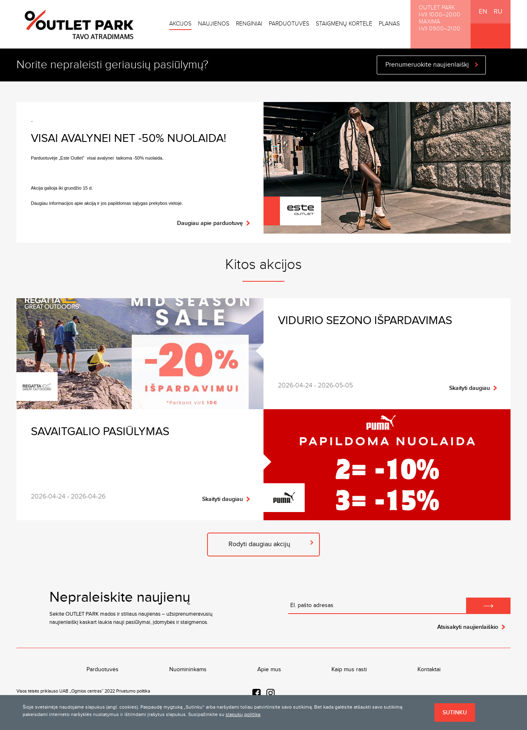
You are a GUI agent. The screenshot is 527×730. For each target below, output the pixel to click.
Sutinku (455, 712)
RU (498, 12)
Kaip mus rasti (349, 669)
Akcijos (180, 24)
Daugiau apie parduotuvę (210, 223)
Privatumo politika (133, 691)
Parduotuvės (289, 24)
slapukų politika (243, 714)
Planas (389, 24)
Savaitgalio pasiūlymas (100, 431)
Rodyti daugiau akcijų (259, 544)
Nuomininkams (188, 669)
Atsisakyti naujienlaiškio (467, 626)
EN (483, 12)
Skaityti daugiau (469, 388)
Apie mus (269, 669)
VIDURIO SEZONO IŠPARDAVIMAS (365, 320)
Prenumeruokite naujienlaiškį (427, 65)
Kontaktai (429, 669)
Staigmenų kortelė (344, 24)
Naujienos (213, 24)
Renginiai (249, 24)
